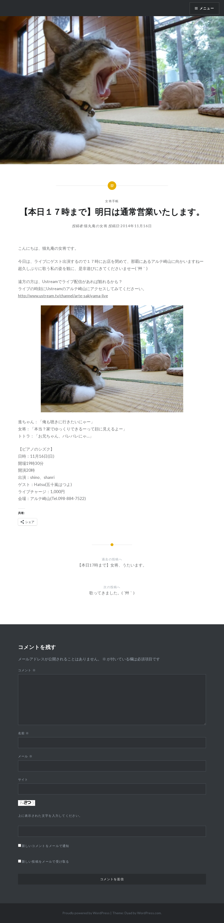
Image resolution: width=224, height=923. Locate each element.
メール (25, 756)
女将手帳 (112, 201)
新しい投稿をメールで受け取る (45, 861)
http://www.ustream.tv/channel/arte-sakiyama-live (63, 295)
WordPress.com (149, 913)
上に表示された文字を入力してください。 (50, 815)
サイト (23, 779)
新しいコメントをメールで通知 (45, 846)
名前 (23, 733)
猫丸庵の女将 (95, 226)
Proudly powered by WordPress (86, 913)
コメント (27, 670)
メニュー (206, 8)
